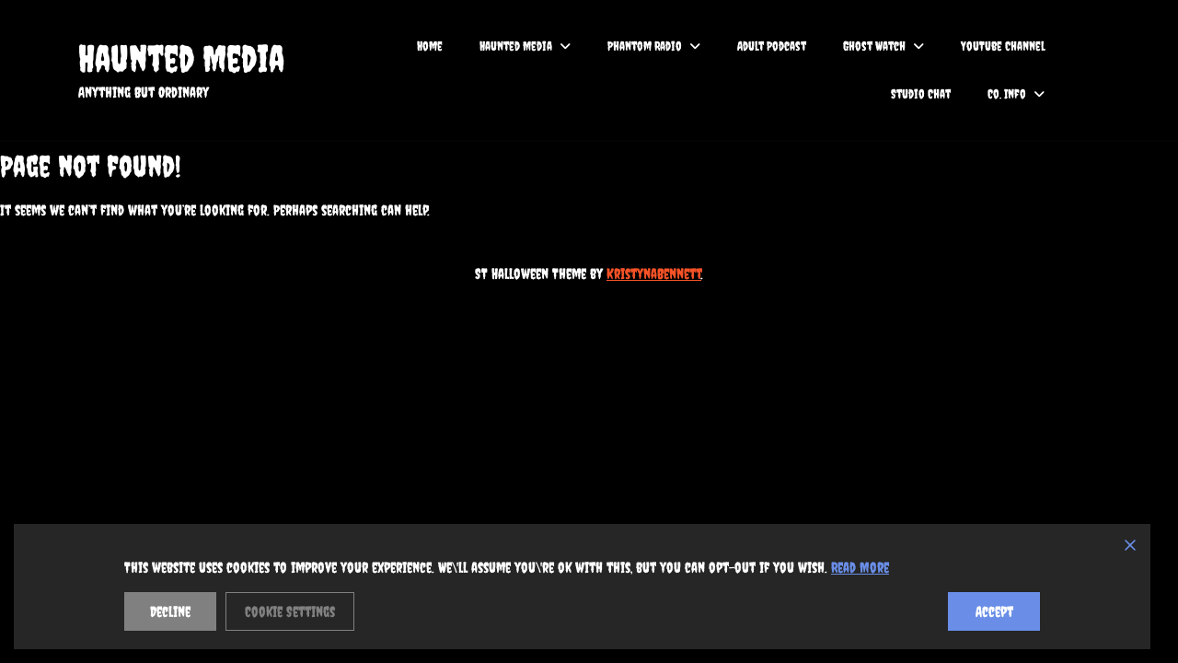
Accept (994, 611)
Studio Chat (921, 94)
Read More (860, 567)
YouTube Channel (1003, 46)
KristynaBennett (653, 273)
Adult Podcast (771, 46)
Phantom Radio (644, 46)
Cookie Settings (290, 611)
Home (430, 46)
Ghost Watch (874, 46)
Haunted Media (181, 58)
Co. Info (1006, 94)
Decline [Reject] (170, 611)
